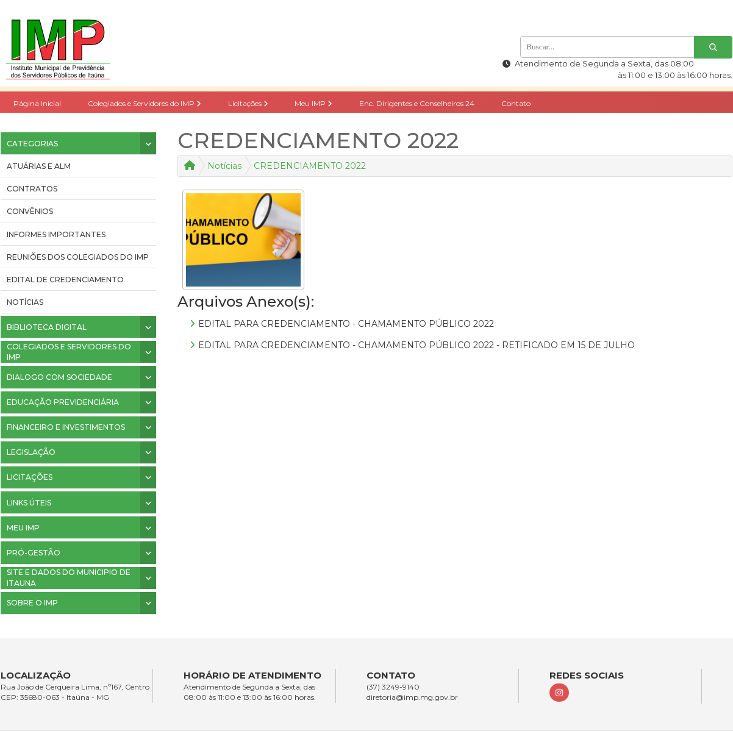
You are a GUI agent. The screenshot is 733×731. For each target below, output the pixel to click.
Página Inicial (37, 103)
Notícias (25, 302)
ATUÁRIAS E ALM (39, 166)
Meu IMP (313, 103)
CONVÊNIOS (30, 211)
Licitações (248, 103)
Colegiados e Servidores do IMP (144, 103)
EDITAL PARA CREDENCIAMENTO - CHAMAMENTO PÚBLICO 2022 (346, 323)
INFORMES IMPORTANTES (56, 234)
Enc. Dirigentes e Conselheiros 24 (416, 103)
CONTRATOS (32, 188)
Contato (516, 103)
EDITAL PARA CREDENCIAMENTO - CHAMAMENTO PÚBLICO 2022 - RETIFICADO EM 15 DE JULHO (416, 345)
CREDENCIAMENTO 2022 (310, 165)
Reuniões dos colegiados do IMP (78, 257)
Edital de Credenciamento (65, 279)
